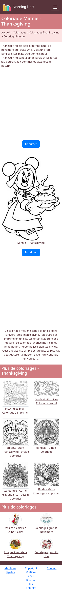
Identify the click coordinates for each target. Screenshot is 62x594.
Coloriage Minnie (14, 36)
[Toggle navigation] (55, 7)
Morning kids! (18, 7)
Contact (52, 568)
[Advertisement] (31, 104)
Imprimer (31, 144)
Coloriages (19, 32)
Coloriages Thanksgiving (44, 32)
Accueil (5, 32)
